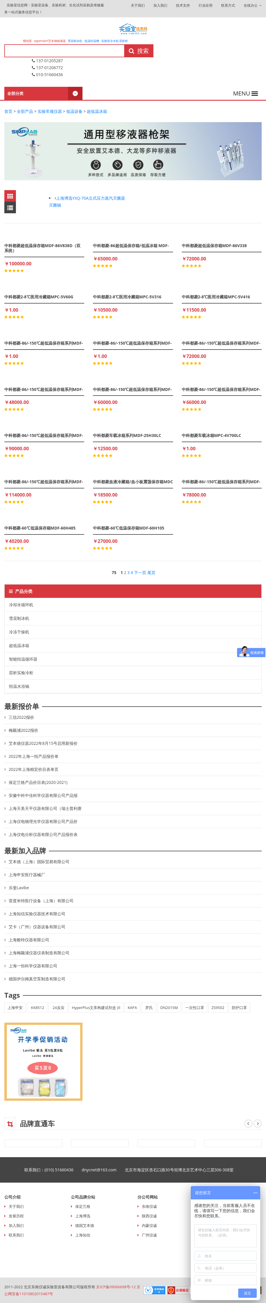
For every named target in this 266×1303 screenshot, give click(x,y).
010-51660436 (47, 74)
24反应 (58, 1007)
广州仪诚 (149, 1235)
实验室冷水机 (110, 41)
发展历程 (16, 1216)
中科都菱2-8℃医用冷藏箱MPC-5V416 (216, 296)
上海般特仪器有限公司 (29, 939)
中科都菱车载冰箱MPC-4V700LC (211, 435)
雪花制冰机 (75, 41)
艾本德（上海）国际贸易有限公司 (39, 861)
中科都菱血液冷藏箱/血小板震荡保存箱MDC (133, 481)
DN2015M (169, 1007)
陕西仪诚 (149, 1216)
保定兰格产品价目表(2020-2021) (38, 782)
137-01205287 (47, 60)
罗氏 (148, 1007)
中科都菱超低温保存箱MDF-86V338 (214, 245)
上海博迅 (82, 1216)
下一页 (140, 572)
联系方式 (228, 5)
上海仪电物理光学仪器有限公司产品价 (43, 821)
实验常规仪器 (50, 111)
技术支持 (183, 5)
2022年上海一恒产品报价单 (33, 756)
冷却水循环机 (21, 604)
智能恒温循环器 (23, 659)
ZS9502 (218, 1007)
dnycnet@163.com (103, 1169)
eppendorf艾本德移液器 (50, 41)
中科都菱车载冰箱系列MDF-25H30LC (127, 435)
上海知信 (82, 1235)
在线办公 (253, 5)
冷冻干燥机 (19, 632)
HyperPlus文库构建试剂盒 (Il (96, 1007)
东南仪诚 (149, 1206)
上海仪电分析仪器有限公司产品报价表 (43, 834)
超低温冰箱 (97, 111)
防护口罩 (239, 1007)
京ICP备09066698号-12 (116, 1286)
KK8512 (37, 1007)
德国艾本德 (84, 1225)
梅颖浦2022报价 (23, 730)
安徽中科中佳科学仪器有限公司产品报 (43, 795)
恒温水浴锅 (19, 686)
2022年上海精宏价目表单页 (33, 769)
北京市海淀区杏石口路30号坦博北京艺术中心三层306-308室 (183, 1169)
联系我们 (16, 1235)
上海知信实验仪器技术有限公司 (37, 913)
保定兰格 (82, 1206)
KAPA (132, 1007)
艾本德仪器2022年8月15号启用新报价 (43, 743)
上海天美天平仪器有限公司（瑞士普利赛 (45, 808)
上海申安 (15, 1007)
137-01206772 (47, 67)
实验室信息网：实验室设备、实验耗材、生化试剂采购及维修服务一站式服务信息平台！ (54, 8)
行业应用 (205, 5)
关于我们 (138, 5)
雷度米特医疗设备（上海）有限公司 (41, 900)
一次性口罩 (194, 1007)
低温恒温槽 (92, 41)
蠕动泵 (28, 41)
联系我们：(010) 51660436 (53, 1169)
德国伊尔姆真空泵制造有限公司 (37, 979)
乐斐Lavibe (19, 887)
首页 (8, 111)
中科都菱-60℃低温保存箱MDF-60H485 (40, 528)
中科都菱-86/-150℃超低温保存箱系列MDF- (43, 343)
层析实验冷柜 (21, 672)
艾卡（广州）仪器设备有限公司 (37, 926)
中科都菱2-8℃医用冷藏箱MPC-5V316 (127, 296)
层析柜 (123, 41)
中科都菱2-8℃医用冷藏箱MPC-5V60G (38, 296)
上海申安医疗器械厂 (27, 874)
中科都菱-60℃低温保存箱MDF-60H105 (128, 528)
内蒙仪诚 (149, 1225)
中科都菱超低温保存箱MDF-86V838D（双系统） (42, 248)
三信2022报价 (21, 717)
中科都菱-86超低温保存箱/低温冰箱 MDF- (131, 245)
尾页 (151, 572)
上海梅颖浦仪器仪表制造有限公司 (39, 952)
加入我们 (160, 5)
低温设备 (74, 111)
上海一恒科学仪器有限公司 (33, 965)
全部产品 (25, 111)
